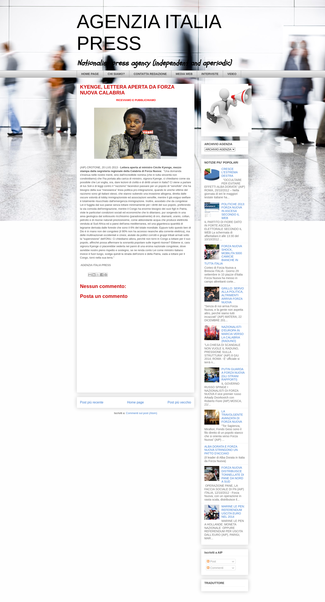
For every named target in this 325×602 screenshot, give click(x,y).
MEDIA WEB (184, 74)
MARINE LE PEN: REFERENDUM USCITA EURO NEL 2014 (233, 511)
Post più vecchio (179, 402)
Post (211, 561)
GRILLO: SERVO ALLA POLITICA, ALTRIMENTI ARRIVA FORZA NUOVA (233, 295)
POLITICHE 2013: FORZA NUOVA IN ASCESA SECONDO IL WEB (233, 211)
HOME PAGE (90, 74)
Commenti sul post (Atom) (141, 413)
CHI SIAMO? (116, 74)
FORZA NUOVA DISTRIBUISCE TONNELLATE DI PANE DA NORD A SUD (233, 474)
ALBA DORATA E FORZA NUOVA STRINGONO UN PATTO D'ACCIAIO (221, 450)
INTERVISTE (209, 74)
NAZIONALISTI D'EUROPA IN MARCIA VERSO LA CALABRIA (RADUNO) (233, 333)
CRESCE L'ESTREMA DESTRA (230, 172)
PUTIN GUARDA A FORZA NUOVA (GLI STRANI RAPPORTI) (233, 374)
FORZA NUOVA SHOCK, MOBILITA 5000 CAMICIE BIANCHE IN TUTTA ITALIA (223, 254)
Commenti (215, 567)
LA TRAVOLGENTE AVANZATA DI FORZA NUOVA (232, 416)
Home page (135, 402)
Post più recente (91, 402)
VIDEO (231, 74)
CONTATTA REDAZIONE (150, 74)
